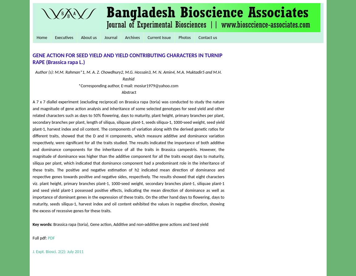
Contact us (208, 37)
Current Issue (159, 37)
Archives (132, 37)
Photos (184, 37)
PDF (51, 238)
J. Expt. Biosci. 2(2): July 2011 (58, 251)
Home (42, 37)
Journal (111, 37)
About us (89, 37)
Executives (64, 37)
